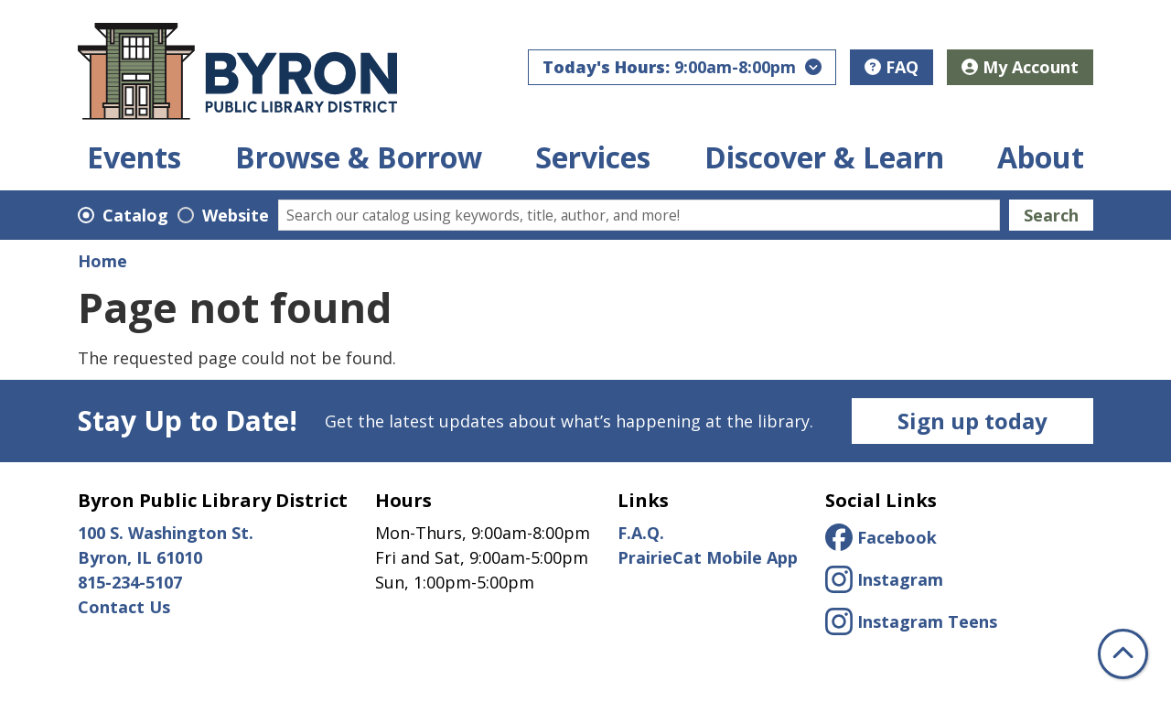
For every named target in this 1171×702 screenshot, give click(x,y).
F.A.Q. (641, 533)
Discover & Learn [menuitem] (824, 157)
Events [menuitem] (134, 157)
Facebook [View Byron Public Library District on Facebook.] (881, 537)
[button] (682, 67)
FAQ (892, 67)
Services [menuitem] (592, 157)
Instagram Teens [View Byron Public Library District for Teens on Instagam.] (911, 621)
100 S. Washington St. (165, 533)
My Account (1020, 67)
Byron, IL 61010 (142, 557)
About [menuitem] (1040, 157)
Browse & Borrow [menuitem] (358, 157)
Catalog (135, 215)
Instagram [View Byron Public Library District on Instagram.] (884, 579)
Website (235, 215)
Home (102, 261)
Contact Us (124, 607)
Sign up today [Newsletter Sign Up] (972, 420)
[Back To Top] (1123, 654)
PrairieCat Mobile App (708, 557)
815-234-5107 (130, 582)
